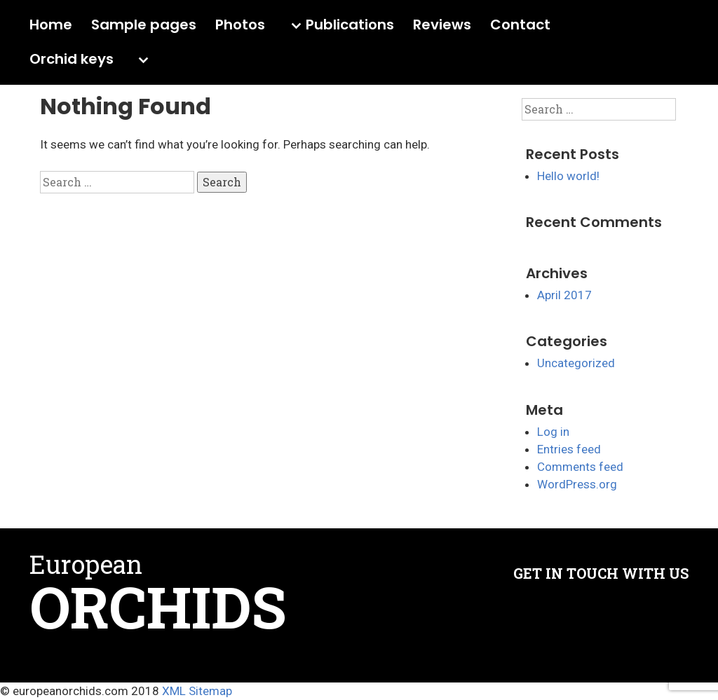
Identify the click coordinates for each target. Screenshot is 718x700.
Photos (240, 25)
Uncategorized (576, 363)
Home (50, 25)
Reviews (442, 25)
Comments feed (580, 467)
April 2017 (564, 295)
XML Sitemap (197, 691)
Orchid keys (71, 59)
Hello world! (568, 176)
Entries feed (569, 449)
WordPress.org (577, 484)
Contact (520, 25)
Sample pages (143, 25)
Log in (553, 432)
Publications (350, 25)
